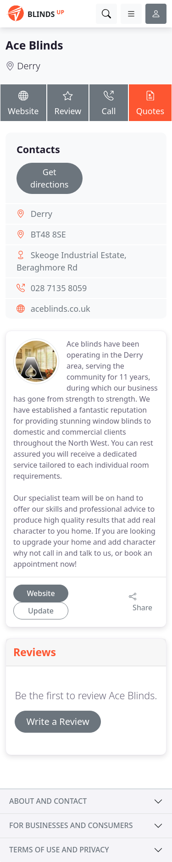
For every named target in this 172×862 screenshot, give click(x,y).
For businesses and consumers (71, 825)
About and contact (48, 801)
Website (23, 102)
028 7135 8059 (59, 287)
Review (68, 102)
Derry (28, 66)
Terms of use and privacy (59, 850)
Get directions (49, 178)
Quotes (150, 102)
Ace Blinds (34, 45)
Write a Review (57, 721)
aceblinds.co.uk (60, 308)
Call (108, 102)
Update (41, 611)
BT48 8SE (48, 234)
